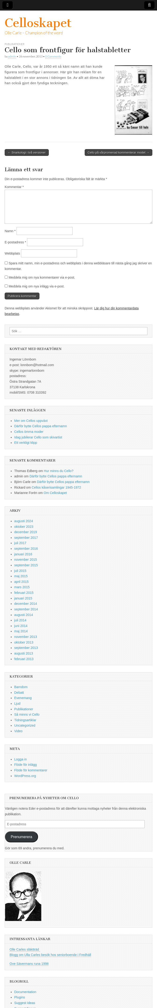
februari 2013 (24, 659)
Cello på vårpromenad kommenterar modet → (118, 152)
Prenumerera (21, 837)
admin (12, 56)
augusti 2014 (23, 615)
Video (18, 731)
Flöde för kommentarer (30, 770)
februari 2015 (24, 593)
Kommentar (14, 187)
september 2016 (26, 548)
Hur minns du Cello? (58, 471)
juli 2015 (20, 571)
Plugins (19, 997)
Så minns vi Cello (26, 714)
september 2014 (26, 609)
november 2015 (25, 559)
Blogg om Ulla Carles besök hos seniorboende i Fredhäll (50, 955)
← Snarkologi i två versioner (27, 152)
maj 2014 (21, 631)
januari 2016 (23, 554)
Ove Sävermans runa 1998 (29, 964)
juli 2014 (20, 620)
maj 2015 (21, 576)
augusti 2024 (23, 521)
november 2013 (25, 637)
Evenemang (23, 698)
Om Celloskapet (55, 493)
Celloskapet (38, 23)
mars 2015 (22, 587)
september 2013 (26, 648)
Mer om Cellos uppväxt (31, 421)
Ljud (17, 703)
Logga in (20, 759)
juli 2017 (20, 543)
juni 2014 (21, 626)
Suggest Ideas (24, 1003)
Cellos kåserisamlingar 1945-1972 (56, 487)
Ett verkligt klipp (25, 442)
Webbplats (12, 253)
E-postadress (15, 242)
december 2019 (25, 532)
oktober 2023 (23, 526)
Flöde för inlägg (25, 764)
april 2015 (21, 582)
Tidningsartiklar (25, 720)
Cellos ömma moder (28, 432)
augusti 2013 (23, 653)
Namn (10, 231)
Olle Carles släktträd (25, 949)
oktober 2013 (23, 642)
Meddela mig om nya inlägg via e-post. (37, 286)
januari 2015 (23, 598)
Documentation (25, 992)
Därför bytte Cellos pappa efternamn (40, 426)
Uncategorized (24, 725)
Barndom (21, 687)
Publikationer (14, 44)
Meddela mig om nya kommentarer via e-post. (42, 277)
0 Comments (53, 56)
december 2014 (25, 604)
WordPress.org (25, 776)
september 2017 (26, 537)
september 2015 (26, 565)
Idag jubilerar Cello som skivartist (38, 437)
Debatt (19, 692)
